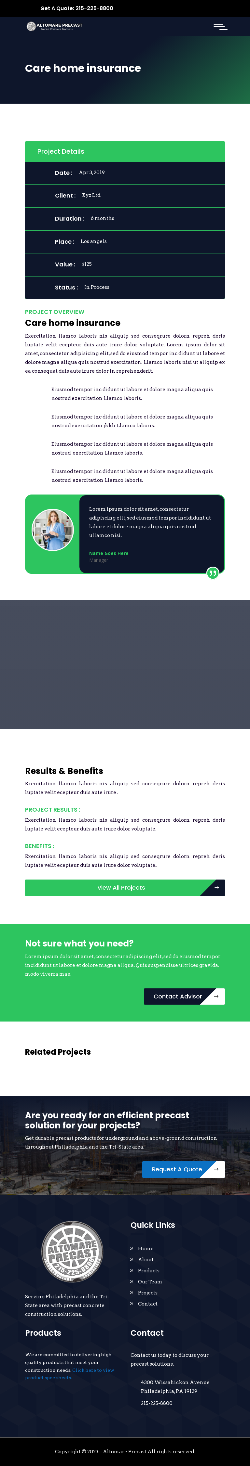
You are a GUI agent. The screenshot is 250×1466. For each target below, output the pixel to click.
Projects (148, 1293)
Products (149, 1271)
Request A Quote (177, 1169)
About (146, 1260)
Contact (148, 1304)
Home (146, 1249)
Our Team (150, 1282)
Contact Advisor (178, 996)
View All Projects (121, 887)
